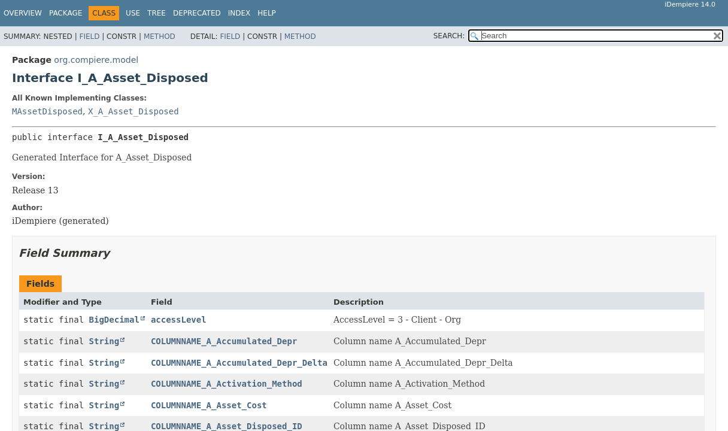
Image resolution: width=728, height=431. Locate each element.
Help (266, 13)
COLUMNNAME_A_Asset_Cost (209, 405)
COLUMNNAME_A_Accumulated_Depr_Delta (239, 363)
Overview (23, 13)
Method (159, 36)
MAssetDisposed (47, 111)
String (104, 341)
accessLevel (179, 319)
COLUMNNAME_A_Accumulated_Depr (224, 341)
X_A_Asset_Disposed (133, 111)
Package (65, 13)
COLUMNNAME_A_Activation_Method (226, 383)
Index (239, 13)
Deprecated (197, 13)
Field (89, 36)
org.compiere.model (96, 60)
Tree (156, 13)
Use (133, 13)
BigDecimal (114, 319)
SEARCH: (449, 36)
